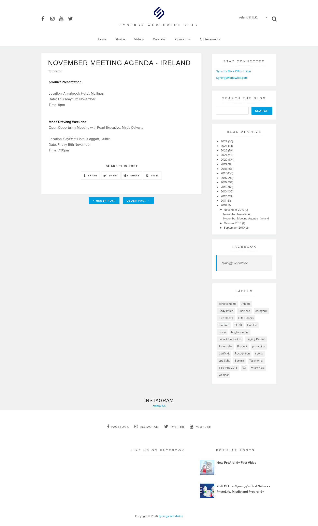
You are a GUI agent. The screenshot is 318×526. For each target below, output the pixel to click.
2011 (224, 200)
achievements (227, 304)
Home (102, 39)
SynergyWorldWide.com (232, 78)
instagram (146, 426)
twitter (174, 426)
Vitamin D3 (258, 367)
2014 (224, 187)
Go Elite (252, 325)
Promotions (183, 39)
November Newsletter (237, 214)
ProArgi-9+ (225, 346)
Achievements (210, 39)
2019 (224, 164)
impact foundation (230, 339)
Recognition (242, 353)
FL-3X (238, 325)
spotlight (224, 360)
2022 (224, 150)
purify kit (224, 353)
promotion (258, 346)
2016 (224, 178)
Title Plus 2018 (228, 367)
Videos (139, 39)
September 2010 (235, 227)
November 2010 (234, 210)
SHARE (90, 176)
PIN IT (152, 176)
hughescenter (240, 332)
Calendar (159, 39)
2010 (224, 205)
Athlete (246, 304)
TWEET (110, 176)
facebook (118, 426)
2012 (224, 196)
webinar (224, 375)
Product (242, 346)
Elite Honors (246, 318)
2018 (224, 169)
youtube (200, 426)
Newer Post (104, 201)
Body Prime (226, 311)
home (222, 332)
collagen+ (261, 311)
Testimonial (256, 360)
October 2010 (233, 223)
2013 (224, 191)
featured (224, 325)
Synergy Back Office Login (233, 71)
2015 (224, 182)
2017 (224, 173)
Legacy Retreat (255, 339)
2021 (224, 155)
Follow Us (159, 405)
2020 (224, 159)
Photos (120, 39)
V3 (244, 367)
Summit (239, 360)
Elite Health (226, 318)
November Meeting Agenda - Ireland (246, 218)
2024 (224, 141)
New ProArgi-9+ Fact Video (236, 463)
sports (259, 353)
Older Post (138, 201)
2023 (224, 146)
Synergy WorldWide (235, 263)
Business (244, 311)
